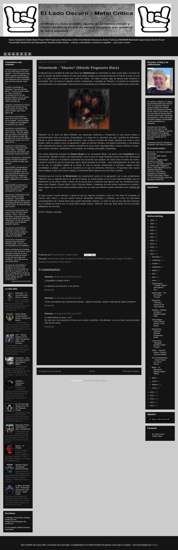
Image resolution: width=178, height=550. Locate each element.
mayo (154, 280)
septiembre (156, 267)
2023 (152, 230)
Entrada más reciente (50, 371)
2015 (152, 392)
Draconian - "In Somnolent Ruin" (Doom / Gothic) (21, 295)
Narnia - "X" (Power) (19, 447)
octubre (155, 264)
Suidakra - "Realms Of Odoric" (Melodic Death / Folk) (159, 313)
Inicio (92, 371)
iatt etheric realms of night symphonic (18, 159)
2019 (152, 244)
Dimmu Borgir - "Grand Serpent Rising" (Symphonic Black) (23, 317)
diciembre (156, 257)
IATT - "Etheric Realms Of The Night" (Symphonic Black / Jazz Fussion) (22, 339)
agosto (155, 270)
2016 (152, 254)
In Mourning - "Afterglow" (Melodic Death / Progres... (159, 344)
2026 (152, 220)
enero (154, 388)
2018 (152, 247)
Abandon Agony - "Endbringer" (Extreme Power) (22, 467)
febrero (155, 385)
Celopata (8, 105)
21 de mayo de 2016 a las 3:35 (67, 298)
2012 (152, 402)
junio (154, 277)
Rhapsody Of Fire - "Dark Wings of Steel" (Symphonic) (22, 427)
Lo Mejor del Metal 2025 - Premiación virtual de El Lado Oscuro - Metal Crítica (22, 490)
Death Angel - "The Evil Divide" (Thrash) (159, 295)
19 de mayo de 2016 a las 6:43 (67, 277)
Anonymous (9, 117)
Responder (49, 290)
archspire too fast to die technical (17, 250)
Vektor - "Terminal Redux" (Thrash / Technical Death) (159, 352)
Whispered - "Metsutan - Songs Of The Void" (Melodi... (158, 303)
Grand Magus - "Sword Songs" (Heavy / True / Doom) (158, 323)
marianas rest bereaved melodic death (14, 243)
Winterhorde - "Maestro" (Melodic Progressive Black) (157, 333)
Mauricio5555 (10, 167)
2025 (152, 224)
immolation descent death (15, 230)
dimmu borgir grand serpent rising (17, 106)
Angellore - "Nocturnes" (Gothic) (20, 383)
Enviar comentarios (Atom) (95, 380)
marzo (154, 381)
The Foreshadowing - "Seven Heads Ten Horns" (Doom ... (159, 361)
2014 (152, 395)
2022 (152, 234)
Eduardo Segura (11, 70)
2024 (152, 227)
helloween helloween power (16, 169)
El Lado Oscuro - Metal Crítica (158, 435)
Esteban (8, 87)
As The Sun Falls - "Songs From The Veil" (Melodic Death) (22, 407)
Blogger (154, 545)
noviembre (156, 260)
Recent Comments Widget (23, 281)
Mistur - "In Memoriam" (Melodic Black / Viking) (159, 370)
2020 (152, 240)
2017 (152, 251)
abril (154, 378)
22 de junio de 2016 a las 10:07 (67, 314)
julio (154, 274)
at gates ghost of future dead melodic (16, 212)
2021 (152, 237)
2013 (152, 399)
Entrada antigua (131, 371)
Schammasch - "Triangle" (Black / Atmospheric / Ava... (159, 286)
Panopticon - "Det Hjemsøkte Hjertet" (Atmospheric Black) (22, 361)
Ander (7, 158)
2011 (152, 406)
